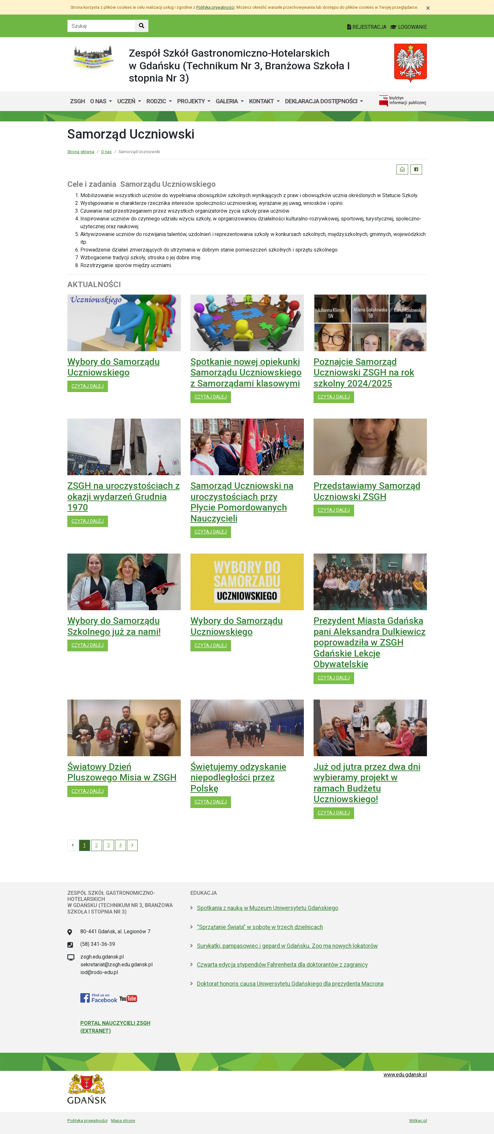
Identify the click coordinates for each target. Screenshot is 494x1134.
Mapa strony (123, 1120)
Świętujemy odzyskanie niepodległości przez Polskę (238, 777)
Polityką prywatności (215, 7)
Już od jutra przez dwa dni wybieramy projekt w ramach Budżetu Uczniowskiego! (367, 783)
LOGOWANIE (408, 27)
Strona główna (80, 151)
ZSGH (77, 101)
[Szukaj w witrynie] (141, 26)
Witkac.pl (418, 1120)
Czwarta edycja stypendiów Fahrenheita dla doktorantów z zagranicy (282, 964)
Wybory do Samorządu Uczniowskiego (113, 367)
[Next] (132, 845)
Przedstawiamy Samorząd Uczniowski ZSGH (367, 491)
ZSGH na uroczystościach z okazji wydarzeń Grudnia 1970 (123, 496)
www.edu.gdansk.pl (405, 1075)
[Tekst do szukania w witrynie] (101, 26)
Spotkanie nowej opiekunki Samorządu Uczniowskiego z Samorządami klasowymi (246, 372)
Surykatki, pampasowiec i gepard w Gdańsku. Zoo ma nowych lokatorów (287, 946)
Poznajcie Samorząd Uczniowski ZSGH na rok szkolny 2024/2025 (364, 372)
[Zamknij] (428, 8)
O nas (99, 101)
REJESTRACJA (367, 27)
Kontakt (262, 101)
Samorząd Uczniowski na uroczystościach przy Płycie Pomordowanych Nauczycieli (241, 502)
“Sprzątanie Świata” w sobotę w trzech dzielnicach (260, 927)
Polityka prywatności (87, 1120)
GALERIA (227, 101)
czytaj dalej (90, 386)
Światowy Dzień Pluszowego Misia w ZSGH (122, 772)
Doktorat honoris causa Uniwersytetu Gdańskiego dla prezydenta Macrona (290, 984)
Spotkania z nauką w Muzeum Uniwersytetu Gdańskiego (267, 908)
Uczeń (126, 101)
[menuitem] (101, 101)
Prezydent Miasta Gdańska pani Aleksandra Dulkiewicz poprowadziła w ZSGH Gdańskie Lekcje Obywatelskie (370, 642)
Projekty (191, 101)
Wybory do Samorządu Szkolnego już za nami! (114, 626)
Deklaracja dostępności (322, 101)
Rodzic (156, 101)
